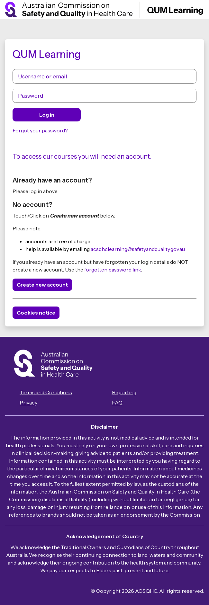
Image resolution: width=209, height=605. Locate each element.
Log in (46, 114)
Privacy (28, 402)
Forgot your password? (40, 130)
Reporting (124, 392)
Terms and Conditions (46, 392)
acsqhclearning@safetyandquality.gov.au (138, 249)
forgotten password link (112, 269)
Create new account (42, 284)
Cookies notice (36, 312)
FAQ (117, 402)
